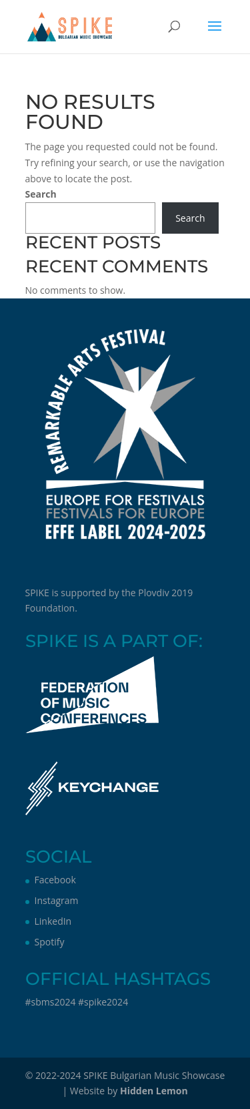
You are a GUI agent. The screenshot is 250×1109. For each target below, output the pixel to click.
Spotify (50, 941)
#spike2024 (103, 1001)
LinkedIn (53, 921)
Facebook (55, 879)
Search (41, 194)
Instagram (57, 900)
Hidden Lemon (154, 1090)
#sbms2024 (50, 1001)
